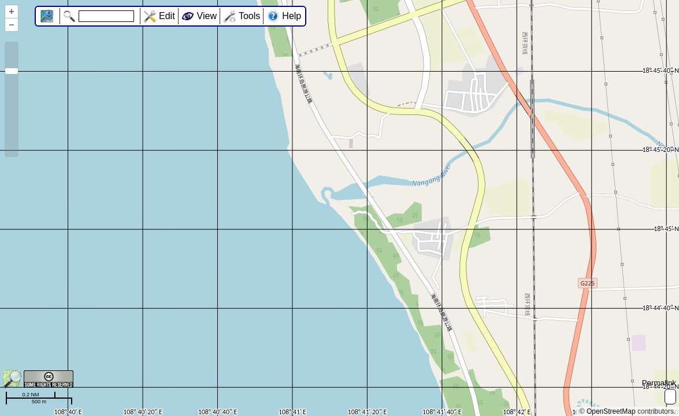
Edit (167, 16)
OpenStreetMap (611, 411)
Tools (249, 16)
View (207, 16)
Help (291, 16)
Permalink (659, 382)
